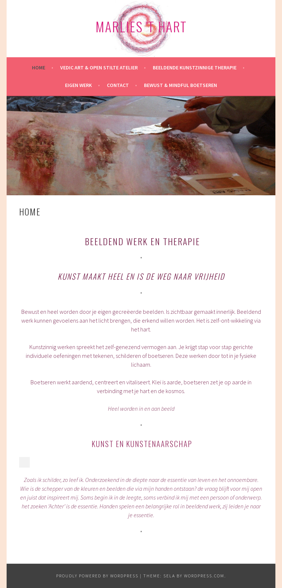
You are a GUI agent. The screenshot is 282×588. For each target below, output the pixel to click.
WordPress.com (204, 575)
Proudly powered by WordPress (97, 575)
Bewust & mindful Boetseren (180, 85)
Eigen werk (78, 85)
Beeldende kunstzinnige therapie (194, 67)
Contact (118, 85)
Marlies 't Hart (141, 26)
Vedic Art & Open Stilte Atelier (99, 67)
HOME (38, 67)
